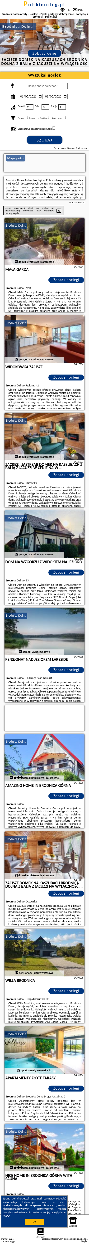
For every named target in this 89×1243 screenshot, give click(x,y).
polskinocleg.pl (44, 4)
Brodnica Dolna (16, 226)
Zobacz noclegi (66, 280)
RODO (6, 1215)
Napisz (84, 1241)
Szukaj (44, 140)
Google (61, 1198)
